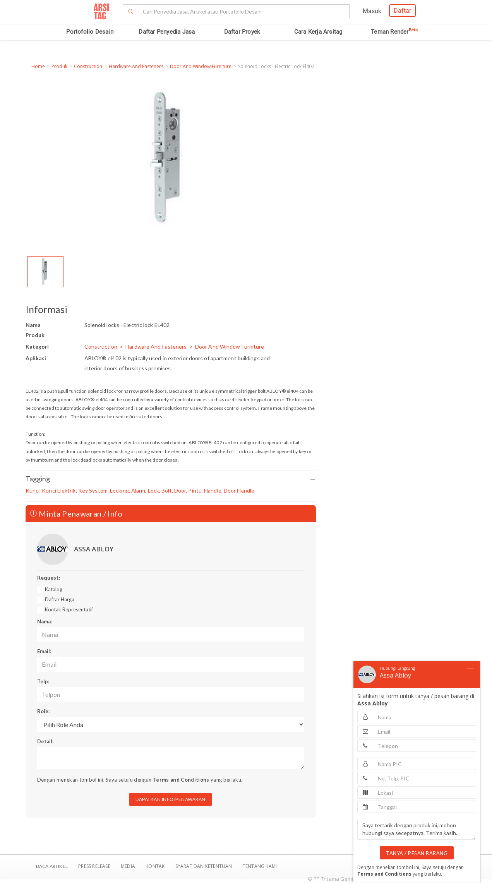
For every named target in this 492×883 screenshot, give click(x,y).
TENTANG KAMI (260, 866)
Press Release (94, 866)
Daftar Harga (59, 599)
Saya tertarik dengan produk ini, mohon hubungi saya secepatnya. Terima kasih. (416, 829)
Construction (88, 66)
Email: (44, 651)
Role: (43, 711)
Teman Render (394, 31)
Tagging (171, 478)
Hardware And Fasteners (136, 66)
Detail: (45, 741)
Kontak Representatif (69, 609)
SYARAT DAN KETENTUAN (204, 866)
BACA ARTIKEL (52, 866)
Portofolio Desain (89, 31)
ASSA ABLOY (93, 548)
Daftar (402, 10)
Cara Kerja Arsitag (318, 31)
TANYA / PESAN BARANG (416, 853)
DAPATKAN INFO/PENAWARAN (170, 799)
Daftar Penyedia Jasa (167, 31)
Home (38, 66)
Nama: (44, 621)
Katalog (53, 589)
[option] (45, 271)
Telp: (43, 681)
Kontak (156, 866)
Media (128, 866)
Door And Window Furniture (200, 66)
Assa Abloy (395, 675)
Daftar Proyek (242, 31)
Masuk (372, 11)
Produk (59, 66)
